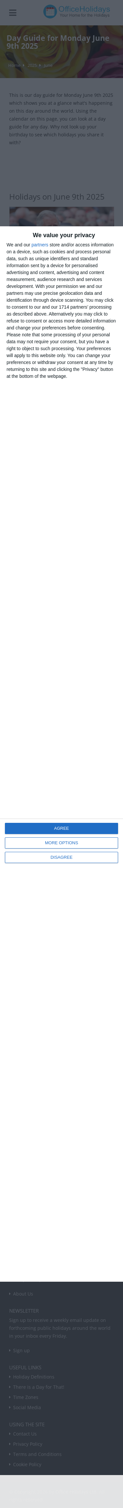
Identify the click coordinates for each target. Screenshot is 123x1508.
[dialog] (61, 754)
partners (39, 244)
